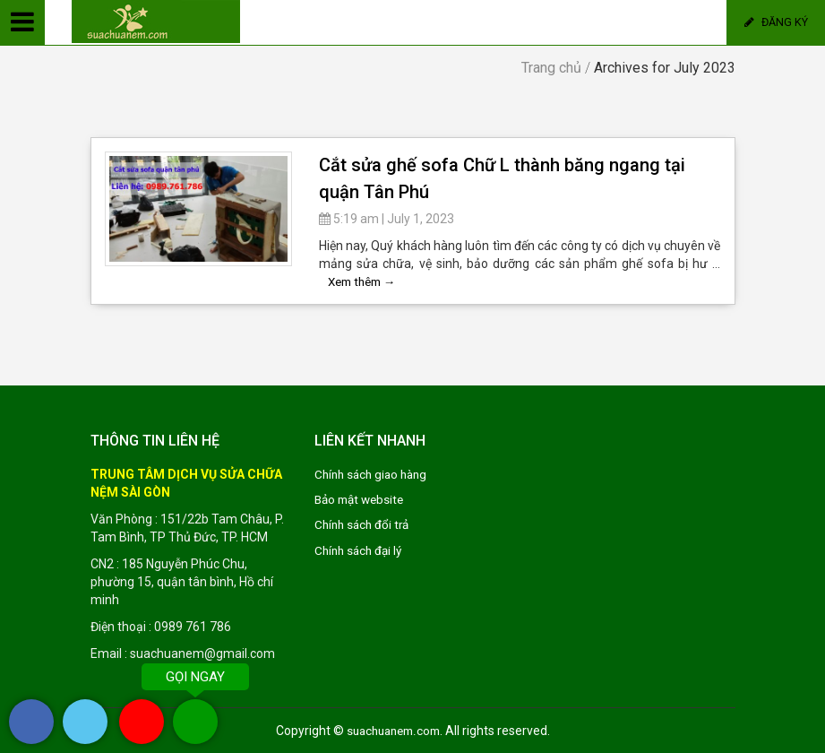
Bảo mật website (362, 499)
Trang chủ (551, 67)
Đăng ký (776, 22)
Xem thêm (365, 281)
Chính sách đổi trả (364, 524)
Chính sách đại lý (361, 549)
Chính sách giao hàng (374, 474)
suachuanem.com (393, 730)
